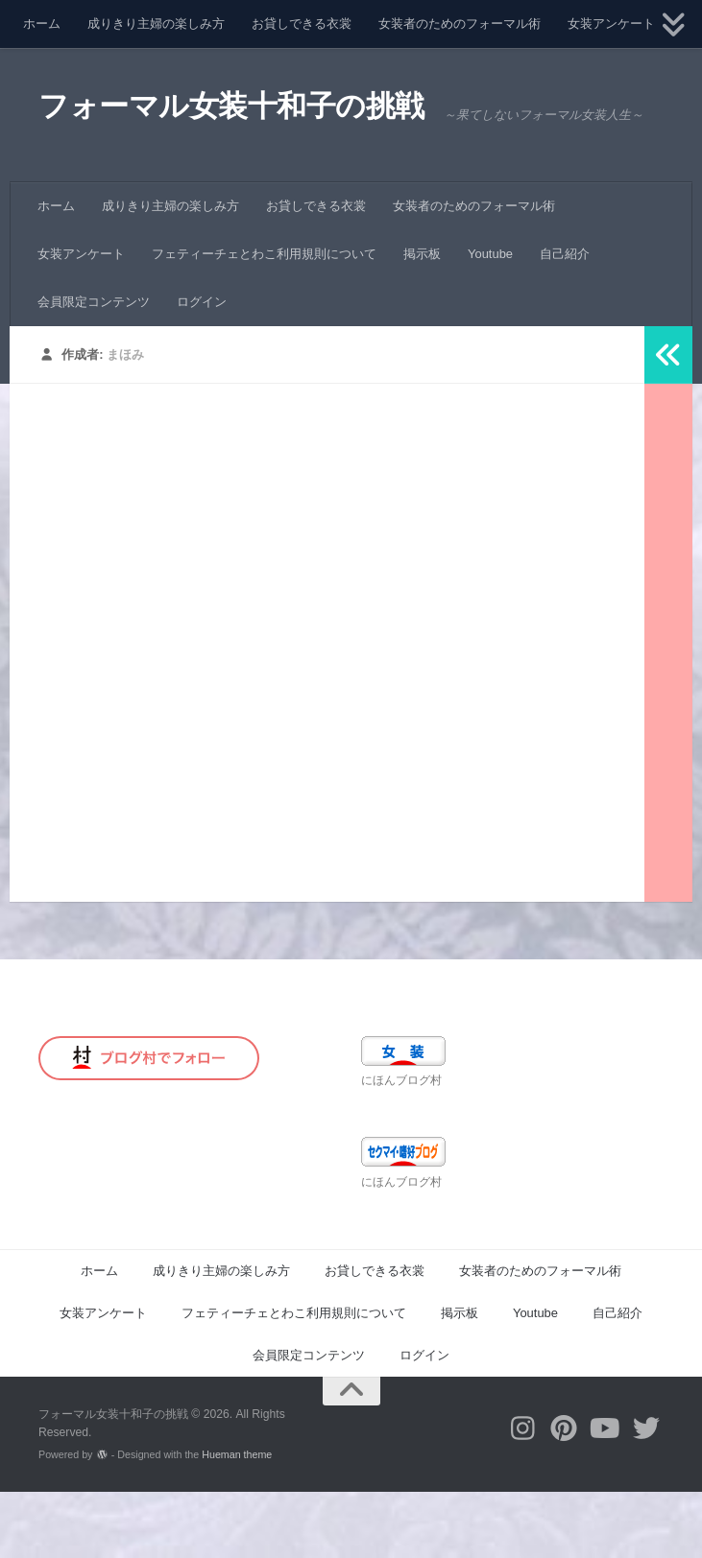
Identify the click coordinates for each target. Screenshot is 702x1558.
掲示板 (422, 320)
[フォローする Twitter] (647, 1494)
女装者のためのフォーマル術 (459, 23)
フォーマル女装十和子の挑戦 (250, 109)
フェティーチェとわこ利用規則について (264, 320)
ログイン (202, 368)
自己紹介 (565, 320)
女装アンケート (611, 23)
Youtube (490, 320)
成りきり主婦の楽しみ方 (156, 23)
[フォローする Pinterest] (564, 1494)
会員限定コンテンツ (93, 368)
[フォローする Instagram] (523, 1494)
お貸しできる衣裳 (301, 23)
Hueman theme (237, 1520)
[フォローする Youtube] (605, 1494)
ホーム (42, 23)
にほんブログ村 (401, 1146)
